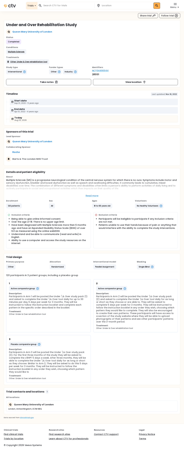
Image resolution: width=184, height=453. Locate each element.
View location (135, 82)
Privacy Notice (147, 434)
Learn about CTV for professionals (68, 438)
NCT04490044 (100, 70)
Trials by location (13, 438)
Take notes (49, 82)
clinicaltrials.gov (27, 417)
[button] (16, 51)
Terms (142, 438)
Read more (92, 195)
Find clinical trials (13, 434)
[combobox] (67, 5)
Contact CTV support (106, 434)
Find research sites (59, 434)
